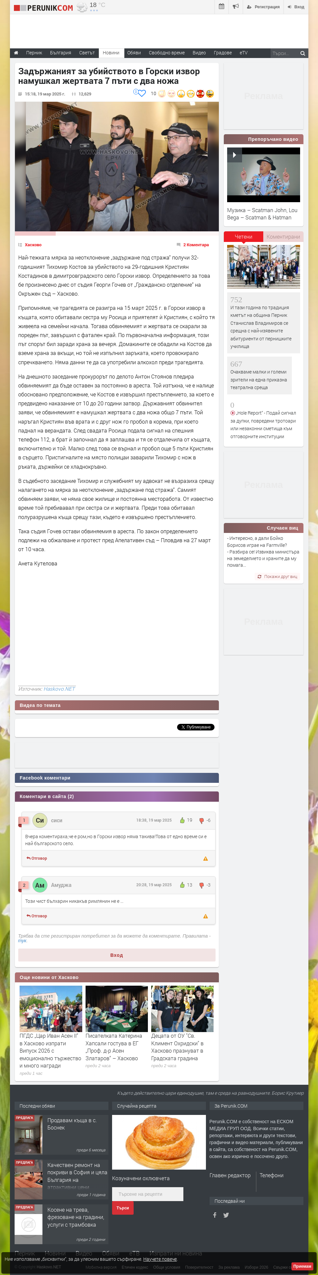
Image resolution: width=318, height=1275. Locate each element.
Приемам (302, 1266)
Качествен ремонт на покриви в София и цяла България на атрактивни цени (77, 1175)
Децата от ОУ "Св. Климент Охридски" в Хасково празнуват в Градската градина (177, 1046)
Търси (123, 1208)
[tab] (244, 239)
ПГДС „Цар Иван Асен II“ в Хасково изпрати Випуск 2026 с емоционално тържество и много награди (50, 1050)
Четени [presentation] (243, 236)
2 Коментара (196, 245)
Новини (111, 52)
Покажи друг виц (277, 576)
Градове (223, 52)
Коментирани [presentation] (283, 236)
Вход (116, 955)
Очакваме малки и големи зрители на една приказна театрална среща (258, 379)
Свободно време (167, 52)
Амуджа (61, 884)
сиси (56, 820)
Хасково (33, 245)
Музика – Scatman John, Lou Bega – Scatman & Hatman (262, 213)
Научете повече (160, 1259)
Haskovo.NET (59, 688)
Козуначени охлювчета (141, 1178)
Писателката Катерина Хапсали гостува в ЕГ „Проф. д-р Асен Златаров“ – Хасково (114, 1046)
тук (22, 940)
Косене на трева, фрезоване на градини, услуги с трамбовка (75, 1217)
